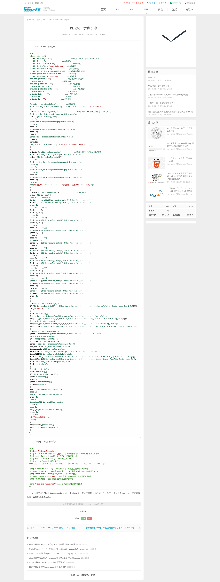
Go (131, 9)
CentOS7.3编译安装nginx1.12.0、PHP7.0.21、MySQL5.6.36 (54, 553)
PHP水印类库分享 (84, 28)
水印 (89, 518)
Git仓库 (151, 3)
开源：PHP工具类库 (133, 3)
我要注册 (39, 3)
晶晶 (65, 34)
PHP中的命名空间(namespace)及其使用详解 (47, 567)
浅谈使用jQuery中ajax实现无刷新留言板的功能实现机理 (110, 528)
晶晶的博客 (32, 9)
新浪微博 (190, 3)
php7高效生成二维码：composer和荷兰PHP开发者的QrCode (54, 558)
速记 (174, 9)
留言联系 (163, 3)
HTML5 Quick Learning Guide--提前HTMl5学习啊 (54, 528)
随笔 (189, 9)
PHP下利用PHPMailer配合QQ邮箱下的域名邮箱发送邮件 (53, 544)
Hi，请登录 (29, 3)
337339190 (175, 3)
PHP (146, 9)
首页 (103, 9)
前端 (160, 9)
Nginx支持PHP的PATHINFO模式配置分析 (47, 562)
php (83, 518)
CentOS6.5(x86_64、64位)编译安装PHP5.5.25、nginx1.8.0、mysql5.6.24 (59, 549)
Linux (118, 9)
